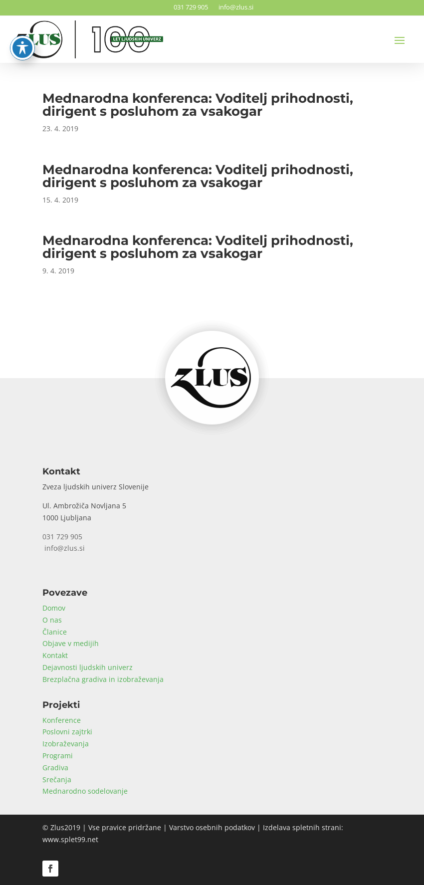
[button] (400, 40)
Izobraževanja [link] (65, 743)
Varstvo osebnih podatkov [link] (212, 827)
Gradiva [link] (55, 767)
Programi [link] (57, 755)
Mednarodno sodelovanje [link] (85, 791)
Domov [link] (53, 608)
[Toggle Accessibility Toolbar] (22, 23)
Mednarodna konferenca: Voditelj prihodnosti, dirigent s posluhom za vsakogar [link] (197, 104)
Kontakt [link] (55, 655)
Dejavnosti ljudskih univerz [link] (87, 667)
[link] (212, 434)
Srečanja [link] (56, 779)
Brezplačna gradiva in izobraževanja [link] (103, 679)
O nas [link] (52, 620)
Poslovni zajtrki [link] (67, 731)
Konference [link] (61, 720)
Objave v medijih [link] (70, 643)
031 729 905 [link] (189, 6)
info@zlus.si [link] (234, 6)
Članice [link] (54, 632)
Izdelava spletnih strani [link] (302, 827)
